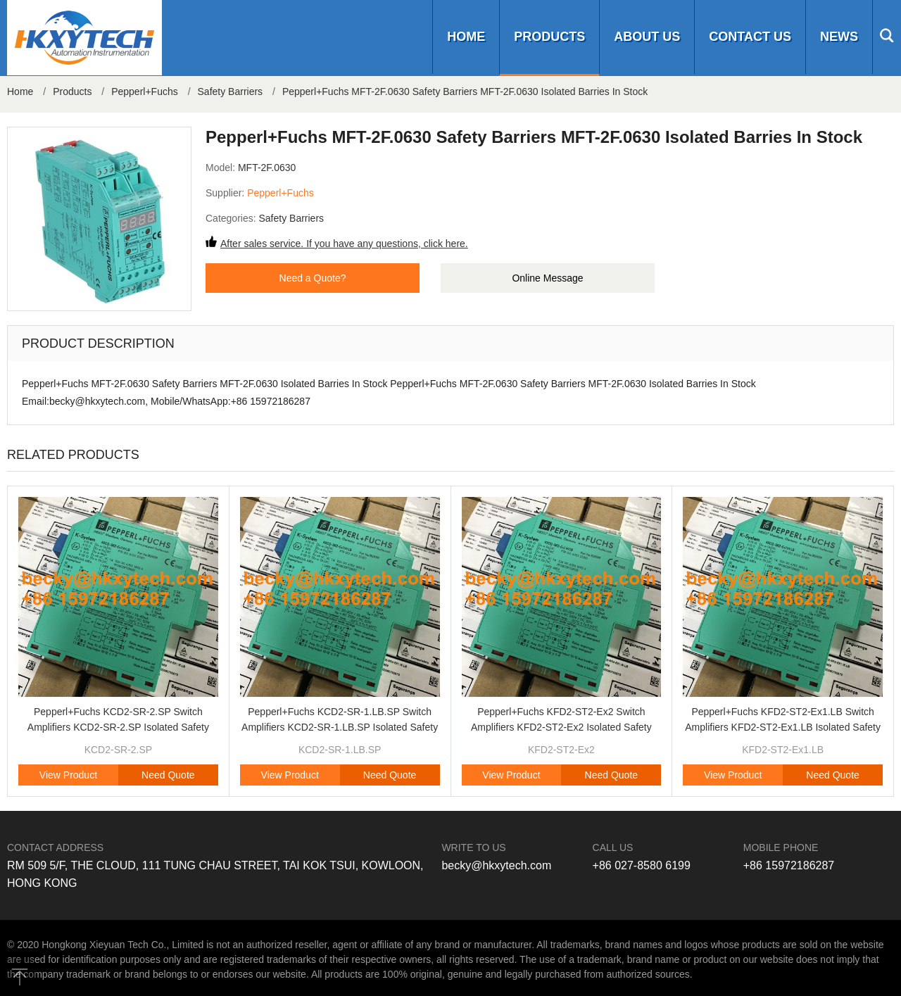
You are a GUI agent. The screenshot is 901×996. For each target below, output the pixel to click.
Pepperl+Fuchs (144, 91)
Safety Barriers (230, 91)
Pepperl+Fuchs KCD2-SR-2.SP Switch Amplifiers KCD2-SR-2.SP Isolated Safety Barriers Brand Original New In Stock (118, 727)
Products (549, 37)
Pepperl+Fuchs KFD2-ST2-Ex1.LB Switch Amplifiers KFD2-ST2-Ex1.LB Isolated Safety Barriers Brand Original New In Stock (783, 727)
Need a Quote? (312, 278)
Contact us (750, 37)
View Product (68, 775)
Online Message (547, 278)
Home (466, 37)
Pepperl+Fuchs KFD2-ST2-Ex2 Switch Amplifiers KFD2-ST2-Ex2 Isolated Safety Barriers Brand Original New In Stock (561, 727)
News (839, 37)
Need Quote (168, 775)
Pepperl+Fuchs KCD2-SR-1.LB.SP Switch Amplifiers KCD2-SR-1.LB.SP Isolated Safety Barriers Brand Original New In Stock (339, 727)
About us (647, 37)
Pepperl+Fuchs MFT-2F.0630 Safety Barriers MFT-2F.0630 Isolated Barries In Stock (465, 91)
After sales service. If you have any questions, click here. (344, 243)
